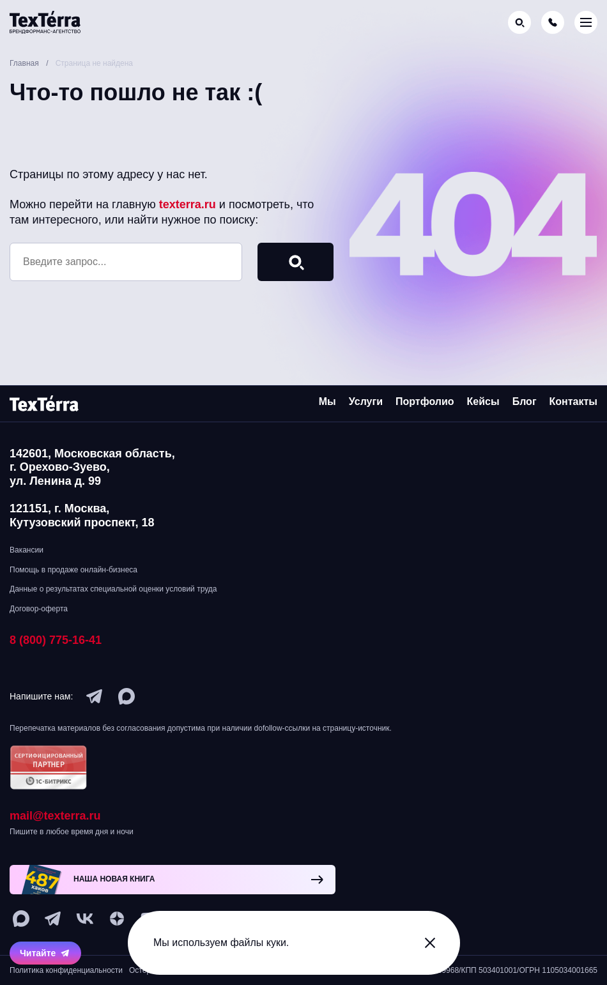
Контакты (573, 401)
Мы (327, 401)
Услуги (366, 401)
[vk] (84, 918)
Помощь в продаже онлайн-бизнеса (73, 569)
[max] (126, 696)
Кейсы (483, 401)
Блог (524, 401)
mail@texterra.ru (55, 815)
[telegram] (94, 696)
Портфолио (425, 401)
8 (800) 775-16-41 (56, 640)
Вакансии (26, 550)
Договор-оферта (39, 608)
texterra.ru (187, 204)
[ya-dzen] (116, 918)
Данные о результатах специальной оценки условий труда (113, 588)
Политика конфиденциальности (66, 970)
